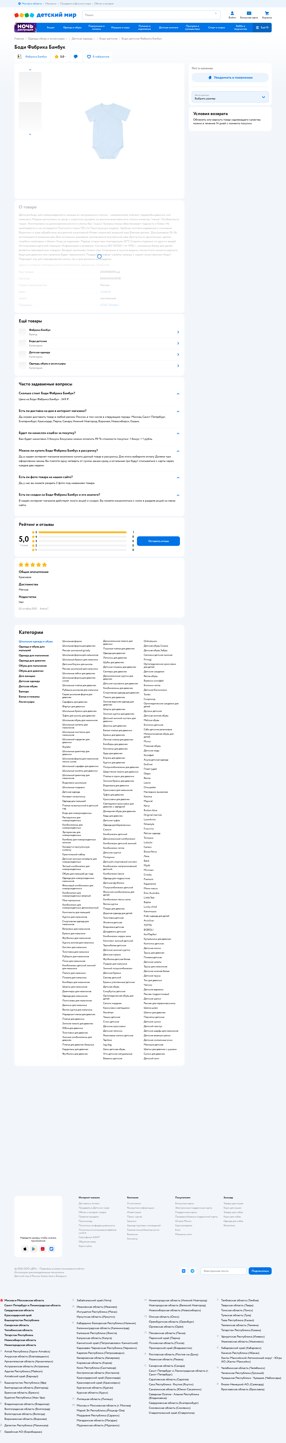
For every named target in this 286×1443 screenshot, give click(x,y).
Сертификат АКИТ (89, 1237)
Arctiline (149, 920)
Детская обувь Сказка (156, 645)
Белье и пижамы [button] (29, 696)
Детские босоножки (155, 690)
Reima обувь (151, 676)
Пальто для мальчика (73, 973)
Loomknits (150, 819)
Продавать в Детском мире (94, 1207)
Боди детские (108, 38)
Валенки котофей (154, 680)
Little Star (149, 897)
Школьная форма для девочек (79, 645)
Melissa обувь (151, 720)
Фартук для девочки (73, 706)
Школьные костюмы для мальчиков (76, 733)
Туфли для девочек (113, 794)
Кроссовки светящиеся (116, 1007)
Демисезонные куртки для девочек (118, 677)
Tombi (147, 694)
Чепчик (148, 985)
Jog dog (107, 1044)
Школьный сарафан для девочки (80, 766)
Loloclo (148, 842)
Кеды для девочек (113, 815)
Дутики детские (153, 711)
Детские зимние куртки (116, 950)
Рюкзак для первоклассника (159, 1003)
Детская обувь (111, 986)
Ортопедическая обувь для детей (118, 997)
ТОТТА (148, 925)
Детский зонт (151, 1058)
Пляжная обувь (152, 746)
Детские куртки (112, 852)
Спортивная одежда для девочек (121, 692)
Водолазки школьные (74, 782)
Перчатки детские (154, 1017)
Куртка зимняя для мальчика (78, 942)
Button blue (150, 810)
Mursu (147, 741)
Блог (177, 1229)
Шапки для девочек (155, 1012)
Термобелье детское (114, 945)
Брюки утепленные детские (119, 982)
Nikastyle (149, 824)
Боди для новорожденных (77, 813)
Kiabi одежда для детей (156, 916)
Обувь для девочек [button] (31, 671)
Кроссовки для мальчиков (118, 790)
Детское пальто (112, 954)
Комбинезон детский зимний (119, 843)
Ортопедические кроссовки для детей (160, 665)
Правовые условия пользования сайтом (62, 1268)
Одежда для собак (233, 1221)
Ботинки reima (152, 685)
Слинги (107, 829)
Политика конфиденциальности (97, 1225)
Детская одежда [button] (29, 681)
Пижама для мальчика (74, 977)
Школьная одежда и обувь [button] (36, 641)
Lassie (147, 782)
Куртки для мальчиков (74, 916)
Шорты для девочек (114, 709)
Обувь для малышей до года (77, 873)
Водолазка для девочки (116, 785)
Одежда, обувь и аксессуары (46, 38)
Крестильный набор (73, 854)
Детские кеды (151, 750)
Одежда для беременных (117, 825)
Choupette (150, 787)
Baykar (147, 902)
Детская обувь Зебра (155, 650)
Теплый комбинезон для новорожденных (76, 868)
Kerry (147, 805)
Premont (148, 879)
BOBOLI (148, 929)
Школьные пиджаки (73, 787)
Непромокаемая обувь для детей (159, 735)
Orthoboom (150, 641)
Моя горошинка (71, 900)
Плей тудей (150, 769)
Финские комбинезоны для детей (118, 893)
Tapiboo (107, 1040)
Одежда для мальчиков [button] (34, 655)
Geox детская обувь (114, 1049)
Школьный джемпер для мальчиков (76, 777)
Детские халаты (152, 962)
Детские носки (152, 948)
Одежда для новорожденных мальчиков (78, 880)
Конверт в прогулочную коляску (76, 848)
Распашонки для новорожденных (71, 819)
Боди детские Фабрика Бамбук (141, 38)
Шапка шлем (151, 1007)
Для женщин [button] (27, 676)
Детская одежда (82, 38)
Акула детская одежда (156, 759)
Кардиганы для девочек (75, 1049)
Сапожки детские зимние (158, 655)
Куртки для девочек (114, 762)
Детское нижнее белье (156, 971)
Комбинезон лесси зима (117, 899)
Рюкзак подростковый (156, 994)
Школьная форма (72, 641)
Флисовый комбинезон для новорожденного (77, 887)
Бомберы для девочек (115, 744)
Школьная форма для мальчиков (80, 655)
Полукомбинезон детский (118, 887)
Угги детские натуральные (117, 1053)
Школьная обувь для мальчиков (80, 720)
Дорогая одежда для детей (117, 913)
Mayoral (148, 801)
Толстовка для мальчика (75, 951)
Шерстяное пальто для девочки (120, 771)
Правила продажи (89, 1216)
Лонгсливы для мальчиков (77, 1000)
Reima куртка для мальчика (77, 1009)
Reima (147, 778)
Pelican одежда (152, 833)
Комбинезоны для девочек (118, 688)
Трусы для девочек (154, 952)
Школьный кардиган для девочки (76, 741)
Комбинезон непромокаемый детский (120, 868)
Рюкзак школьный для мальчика (80, 668)
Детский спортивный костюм (120, 861)
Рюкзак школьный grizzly (76, 650)
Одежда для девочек (114, 653)
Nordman (108, 1012)
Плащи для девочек (114, 908)
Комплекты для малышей (76, 912)
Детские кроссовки (114, 1026)
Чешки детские (111, 1017)
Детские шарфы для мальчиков (161, 1030)
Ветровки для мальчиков (76, 928)
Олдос (147, 773)
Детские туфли (111, 820)
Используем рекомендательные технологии (39, 1272)
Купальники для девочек (157, 939)
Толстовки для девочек (75, 1032)
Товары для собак (233, 1212)
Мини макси (151, 888)
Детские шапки (152, 998)
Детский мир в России (27, 1276)
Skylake (66, 746)
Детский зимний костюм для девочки (119, 720)
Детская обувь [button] (28, 686)
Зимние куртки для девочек (118, 713)
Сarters (148, 847)
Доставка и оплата (89, 1203)
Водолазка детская (113, 927)
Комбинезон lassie (113, 873)
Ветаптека (229, 1225)
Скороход (149, 699)
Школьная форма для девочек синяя (79, 679)
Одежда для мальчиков (74, 996)
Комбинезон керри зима (117, 936)
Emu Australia (151, 893)
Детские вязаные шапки (157, 1035)
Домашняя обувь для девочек (119, 811)
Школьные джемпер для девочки (75, 753)
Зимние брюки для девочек (118, 780)
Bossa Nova (150, 851)
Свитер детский (112, 977)
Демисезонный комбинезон (119, 838)
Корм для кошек (233, 1207)
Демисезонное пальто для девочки (118, 642)
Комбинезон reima (113, 848)
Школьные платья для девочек (79, 685)
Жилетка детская (112, 922)
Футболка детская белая (116, 959)
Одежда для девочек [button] (32, 660)
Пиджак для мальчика (115, 963)
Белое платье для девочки (117, 730)
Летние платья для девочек (118, 739)
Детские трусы (152, 975)
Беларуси (61, 1276)
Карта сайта (85, 1246)
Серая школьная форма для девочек (77, 696)
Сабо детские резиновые (158, 729)
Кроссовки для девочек (116, 799)
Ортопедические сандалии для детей (161, 705)
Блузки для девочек (114, 758)
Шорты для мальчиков (74, 986)
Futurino (149, 828)
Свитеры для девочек (115, 671)
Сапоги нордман (112, 1003)
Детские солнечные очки (158, 1040)
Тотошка (148, 837)
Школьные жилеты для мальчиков (75, 726)
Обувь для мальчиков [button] (33, 666)
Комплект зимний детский (118, 940)
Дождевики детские (114, 931)
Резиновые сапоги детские (118, 1035)
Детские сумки (152, 1021)
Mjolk (147, 865)
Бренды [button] (24, 691)
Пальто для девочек (114, 697)
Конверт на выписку (73, 796)
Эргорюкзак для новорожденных (71, 834)
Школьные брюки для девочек (79, 711)
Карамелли (150, 883)
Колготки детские (154, 943)
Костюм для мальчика (74, 947)
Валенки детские (112, 1058)
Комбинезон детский (115, 834)
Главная (19, 38)
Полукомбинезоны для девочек (121, 767)
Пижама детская (153, 957)
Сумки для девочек (154, 1053)
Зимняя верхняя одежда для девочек (118, 703)
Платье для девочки (73, 1019)
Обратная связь (87, 1241)
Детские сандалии (154, 671)
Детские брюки (112, 973)
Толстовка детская (113, 917)
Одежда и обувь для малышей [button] (32, 648)
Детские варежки (153, 989)
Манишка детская (153, 1044)
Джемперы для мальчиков (76, 991)
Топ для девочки (153, 980)
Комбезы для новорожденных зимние (79, 841)
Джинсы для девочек (114, 725)
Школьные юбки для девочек (78, 673)
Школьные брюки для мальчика (80, 659)
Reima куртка (110, 904)
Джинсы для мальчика (74, 1005)
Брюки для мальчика (73, 933)
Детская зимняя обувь (156, 715)
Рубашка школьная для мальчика (80, 690)
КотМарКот (150, 934)
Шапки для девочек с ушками (160, 1049)
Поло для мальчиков (73, 961)
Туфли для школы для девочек (78, 715)
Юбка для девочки (72, 1028)
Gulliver (148, 764)
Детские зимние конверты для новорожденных (79, 860)
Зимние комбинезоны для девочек (77, 1039)
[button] (262, 27)
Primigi (148, 659)
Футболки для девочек (75, 1053)
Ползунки (109, 857)
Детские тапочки (112, 1030)
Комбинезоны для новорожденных (72, 826)
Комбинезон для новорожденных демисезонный (80, 906)
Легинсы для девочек (115, 657)
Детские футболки (113, 882)
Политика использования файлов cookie (97, 1231)
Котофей (149, 755)
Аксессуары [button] (27, 702)
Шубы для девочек (113, 662)
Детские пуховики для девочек (120, 683)
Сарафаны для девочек (74, 701)
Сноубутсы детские (114, 991)
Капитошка (150, 911)
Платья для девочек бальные (78, 1044)
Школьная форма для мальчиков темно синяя (80, 760)
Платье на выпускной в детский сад (80, 807)
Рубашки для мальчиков (75, 956)
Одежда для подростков (116, 878)
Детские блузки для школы (77, 664)
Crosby (148, 874)
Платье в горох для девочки (118, 776)
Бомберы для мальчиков (76, 982)
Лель (146, 856)
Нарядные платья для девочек (78, 1014)
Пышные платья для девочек (119, 648)
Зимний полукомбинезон (117, 968)
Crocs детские (111, 1021)
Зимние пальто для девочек (77, 1023)
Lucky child (150, 906)
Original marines (153, 814)
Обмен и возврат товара (92, 1212)
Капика (148, 796)
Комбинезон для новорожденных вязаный (76, 894)
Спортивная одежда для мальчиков (75, 923)
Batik (146, 860)
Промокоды (85, 1221)
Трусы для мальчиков (155, 966)
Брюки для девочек (114, 735)
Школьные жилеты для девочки (80, 770)
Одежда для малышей (74, 801)
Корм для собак (232, 1216)
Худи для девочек (113, 753)
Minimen (149, 870)
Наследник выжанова (156, 792)
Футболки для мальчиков (76, 938)
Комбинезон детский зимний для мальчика (79, 967)
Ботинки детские (153, 724)
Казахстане (47, 1276)
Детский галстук (153, 1026)
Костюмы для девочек (115, 748)
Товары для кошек (234, 1203)
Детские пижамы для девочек (119, 667)
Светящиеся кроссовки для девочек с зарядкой (118, 805)
